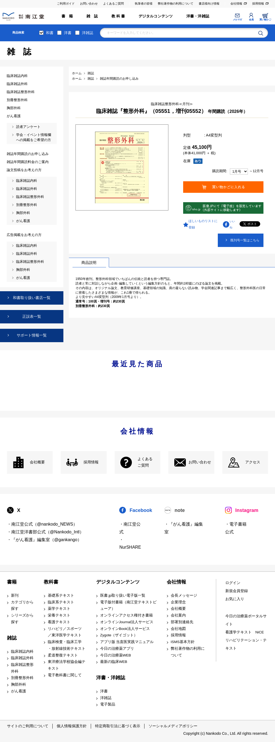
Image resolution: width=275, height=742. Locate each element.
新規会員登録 (236, 591)
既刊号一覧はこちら (244, 240)
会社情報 (236, 3)
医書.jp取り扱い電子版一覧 (122, 595)
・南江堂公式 (130, 528)
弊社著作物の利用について (175, 3)
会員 (251, 19)
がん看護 (18, 691)
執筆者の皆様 (144, 3)
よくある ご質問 (145, 462)
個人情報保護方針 (72, 726)
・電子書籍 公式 (236, 528)
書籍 (12, 582)
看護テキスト (59, 622)
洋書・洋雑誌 (197, 16)
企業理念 (178, 602)
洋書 (67, 33)
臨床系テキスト (61, 602)
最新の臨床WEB (113, 662)
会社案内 (178, 615)
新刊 (15, 595)
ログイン (232, 583)
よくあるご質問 (113, 3)
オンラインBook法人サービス (125, 629)
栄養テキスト (59, 615)
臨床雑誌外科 (22, 658)
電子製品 (107, 704)
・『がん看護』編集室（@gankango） (44, 539)
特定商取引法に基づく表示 (117, 726)
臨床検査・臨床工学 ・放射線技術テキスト (66, 645)
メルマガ (237, 19)
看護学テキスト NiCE (244, 632)
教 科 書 (118, 16)
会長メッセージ (184, 595)
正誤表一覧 (31, 316)
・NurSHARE (130, 543)
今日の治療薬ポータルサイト (246, 620)
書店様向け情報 (209, 3)
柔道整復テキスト (63, 655)
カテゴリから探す (22, 605)
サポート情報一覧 (32, 335)
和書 (49, 33)
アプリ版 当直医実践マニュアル (127, 642)
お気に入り (234, 599)
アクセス (252, 462)
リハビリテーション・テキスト (246, 644)
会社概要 (37, 462)
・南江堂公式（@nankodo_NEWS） (42, 524)
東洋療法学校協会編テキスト (66, 665)
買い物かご (265, 19)
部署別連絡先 (182, 622)
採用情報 (258, 3)
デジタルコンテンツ (156, 16)
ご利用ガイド (66, 3)
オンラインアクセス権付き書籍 (126, 615)
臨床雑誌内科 (22, 651)
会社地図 (178, 629)
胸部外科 (18, 684)
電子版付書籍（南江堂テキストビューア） (128, 605)
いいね (232, 224)
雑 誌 (92, 16)
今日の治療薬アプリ (117, 649)
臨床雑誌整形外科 (22, 668)
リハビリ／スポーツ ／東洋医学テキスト (65, 632)
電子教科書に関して (65, 675)
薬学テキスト (59, 609)
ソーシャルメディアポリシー (173, 726)
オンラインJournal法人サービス (127, 622)
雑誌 (12, 638)
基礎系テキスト (61, 595)
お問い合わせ (89, 3)
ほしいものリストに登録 (203, 224)
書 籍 (67, 16)
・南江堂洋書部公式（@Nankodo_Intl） (45, 532)
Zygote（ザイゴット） (119, 635)
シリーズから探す (22, 618)
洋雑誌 (87, 33)
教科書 (51, 582)
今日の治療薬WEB (115, 655)
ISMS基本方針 (183, 642)
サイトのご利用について (27, 726)
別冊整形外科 (22, 678)
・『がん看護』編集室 (183, 528)
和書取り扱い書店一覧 (31, 298)
